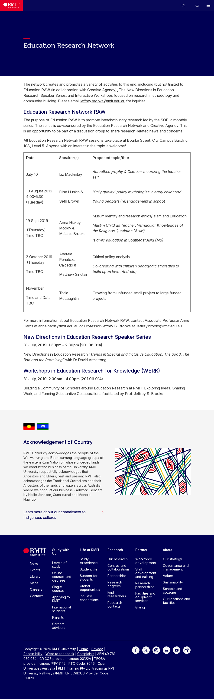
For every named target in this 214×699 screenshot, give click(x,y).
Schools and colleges (172, 590)
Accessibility (32, 654)
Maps (34, 583)
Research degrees (114, 584)
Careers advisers (58, 626)
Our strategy (172, 559)
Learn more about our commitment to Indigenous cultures (63, 515)
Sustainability (173, 582)
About (167, 550)
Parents (58, 617)
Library (35, 576)
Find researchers (116, 594)
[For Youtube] (176, 650)
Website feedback (59, 654)
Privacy (97, 649)
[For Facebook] (135, 650)
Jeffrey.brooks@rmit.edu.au (159, 326)
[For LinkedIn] (166, 650)
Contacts (36, 596)
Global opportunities (90, 588)
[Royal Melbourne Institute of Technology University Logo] (11, 5)
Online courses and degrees (61, 576)
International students (61, 609)
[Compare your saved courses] (186, 5)
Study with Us (60, 551)
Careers (36, 589)
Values (168, 576)
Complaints (85, 654)
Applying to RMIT (61, 599)
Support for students (88, 577)
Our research (117, 559)
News (34, 563)
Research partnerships (144, 585)
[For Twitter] (146, 650)
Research (115, 550)
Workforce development (145, 561)
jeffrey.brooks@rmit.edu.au (102, 101)
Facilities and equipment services (145, 597)
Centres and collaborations (118, 567)
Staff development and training (145, 573)
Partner (141, 550)
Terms (83, 649)
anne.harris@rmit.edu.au (58, 326)
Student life (88, 569)
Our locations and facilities (176, 601)
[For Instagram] (156, 650)
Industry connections (89, 598)
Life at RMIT (90, 550)
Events (35, 570)
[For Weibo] (187, 650)
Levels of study (59, 564)
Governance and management (176, 567)
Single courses (58, 588)
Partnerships (116, 576)
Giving (140, 607)
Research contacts (114, 604)
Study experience (89, 561)
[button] (197, 5)
